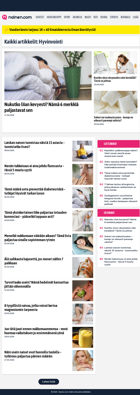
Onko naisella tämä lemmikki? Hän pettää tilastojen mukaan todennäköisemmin (120, 164)
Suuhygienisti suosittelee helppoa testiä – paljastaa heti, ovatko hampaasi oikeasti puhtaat (120, 200)
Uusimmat (109, 213)
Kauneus (77, 17)
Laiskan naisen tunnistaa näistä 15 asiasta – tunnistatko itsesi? (34, 145)
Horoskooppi (54, 17)
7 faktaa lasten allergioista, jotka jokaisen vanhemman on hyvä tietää (120, 187)
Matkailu (125, 17)
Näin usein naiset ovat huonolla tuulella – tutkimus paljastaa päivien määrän (32, 354)
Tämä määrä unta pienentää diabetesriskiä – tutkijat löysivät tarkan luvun (34, 191)
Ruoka (103, 17)
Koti (96, 17)
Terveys (114, 17)
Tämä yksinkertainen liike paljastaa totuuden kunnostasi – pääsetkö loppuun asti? (35, 214)
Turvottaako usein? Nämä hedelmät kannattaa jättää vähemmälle (36, 284)
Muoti (88, 17)
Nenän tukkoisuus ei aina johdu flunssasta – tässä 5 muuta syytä (34, 168)
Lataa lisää (48, 381)
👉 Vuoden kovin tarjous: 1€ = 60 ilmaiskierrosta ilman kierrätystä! (50, 30)
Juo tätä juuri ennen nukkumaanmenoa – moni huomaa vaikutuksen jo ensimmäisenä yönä (36, 331)
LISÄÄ (135, 17)
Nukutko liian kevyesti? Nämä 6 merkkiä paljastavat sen (41, 107)
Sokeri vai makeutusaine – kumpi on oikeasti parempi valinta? (113, 119)
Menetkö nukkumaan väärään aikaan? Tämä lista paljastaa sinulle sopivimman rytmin (37, 238)
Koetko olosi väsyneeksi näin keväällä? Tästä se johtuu (115, 79)
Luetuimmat (110, 144)
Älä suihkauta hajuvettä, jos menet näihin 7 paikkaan (33, 261)
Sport (67, 17)
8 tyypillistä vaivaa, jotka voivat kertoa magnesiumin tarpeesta (30, 307)
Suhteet (40, 17)
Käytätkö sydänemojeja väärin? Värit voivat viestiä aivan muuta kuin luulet (121, 153)
